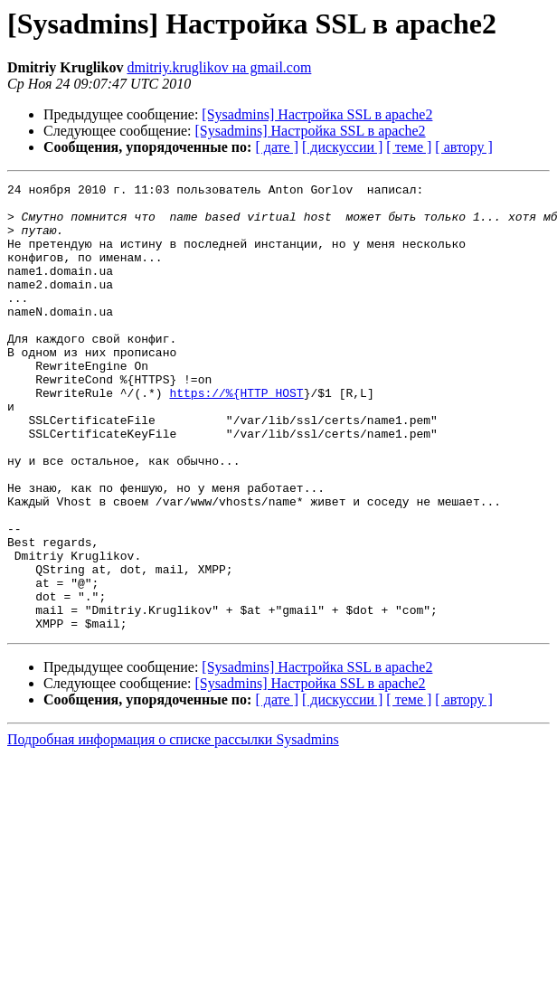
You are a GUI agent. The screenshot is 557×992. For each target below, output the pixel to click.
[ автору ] (463, 147)
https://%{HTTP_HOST (236, 436)
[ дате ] (276, 147)
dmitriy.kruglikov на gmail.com (219, 67)
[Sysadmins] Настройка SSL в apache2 (317, 114)
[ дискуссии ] (342, 147)
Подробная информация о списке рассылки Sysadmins (173, 828)
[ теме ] (408, 147)
